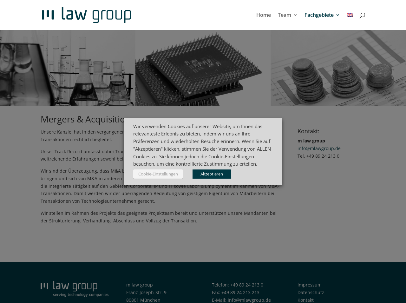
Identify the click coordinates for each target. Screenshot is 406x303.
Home (263, 15)
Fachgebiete (319, 15)
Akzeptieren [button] (211, 174)
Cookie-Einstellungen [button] (158, 174)
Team (284, 15)
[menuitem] (350, 21)
